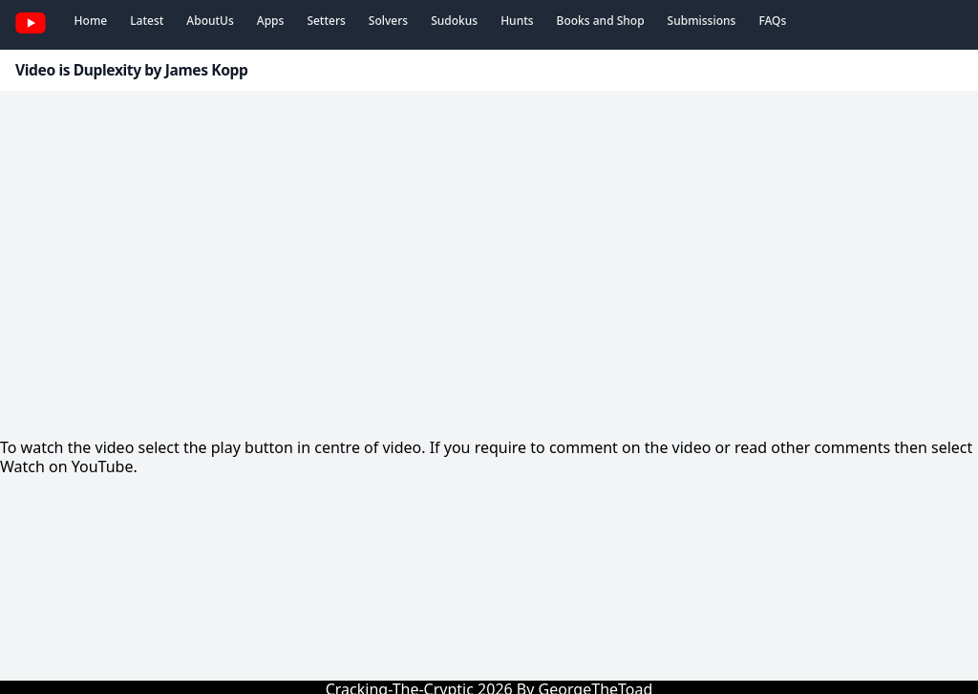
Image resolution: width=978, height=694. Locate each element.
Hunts (516, 20)
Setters (326, 20)
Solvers (388, 20)
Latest (146, 20)
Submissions (702, 20)
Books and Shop (601, 20)
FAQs (772, 20)
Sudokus (454, 20)
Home (91, 20)
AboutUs (209, 20)
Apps (271, 20)
